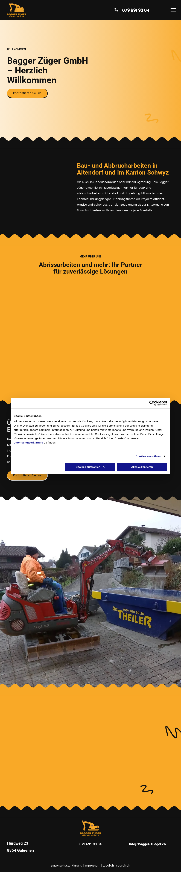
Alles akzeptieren (142, 466)
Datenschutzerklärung (28, 442)
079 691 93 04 (90, 844)
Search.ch (123, 866)
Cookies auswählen (148, 456)
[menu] (173, 9)
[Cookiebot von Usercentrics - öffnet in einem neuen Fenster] (151, 403)
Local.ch (108, 866)
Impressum (92, 866)
